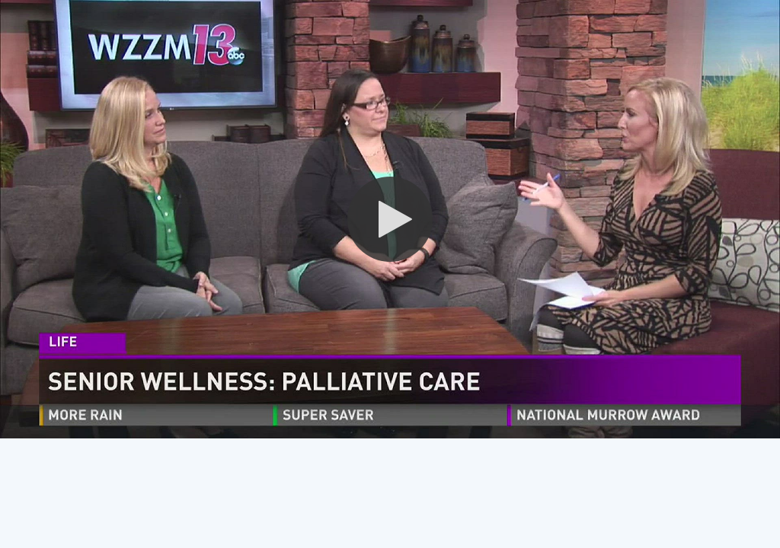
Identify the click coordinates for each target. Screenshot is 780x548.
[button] (390, 219)
